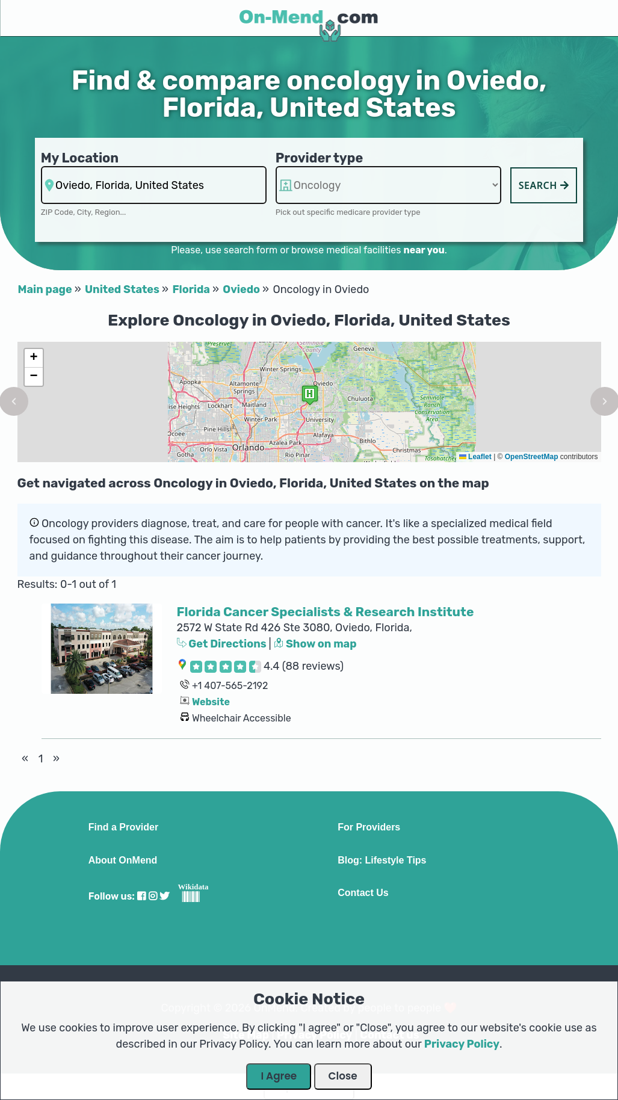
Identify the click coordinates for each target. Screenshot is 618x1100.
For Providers (369, 827)
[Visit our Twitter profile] (164, 896)
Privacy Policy (461, 1044)
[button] (310, 395)
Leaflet (475, 457)
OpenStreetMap (531, 457)
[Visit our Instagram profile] (153, 896)
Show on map (315, 643)
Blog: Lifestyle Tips (382, 860)
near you (423, 250)
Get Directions (223, 643)
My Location (80, 157)
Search (544, 185)
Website (211, 702)
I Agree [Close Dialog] (279, 1076)
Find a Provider (123, 827)
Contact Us (363, 893)
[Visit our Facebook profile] (141, 896)
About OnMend (123, 860)
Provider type (319, 157)
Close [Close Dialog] (343, 1076)
